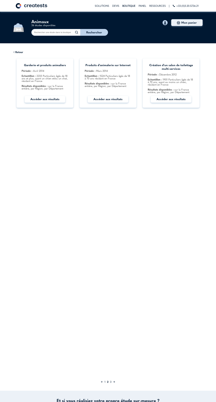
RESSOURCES (157, 5)
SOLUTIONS (102, 5)
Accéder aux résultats (44, 99)
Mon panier (187, 22)
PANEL (142, 5)
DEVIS (115, 5)
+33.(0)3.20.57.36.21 (186, 6)
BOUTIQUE (128, 5)
